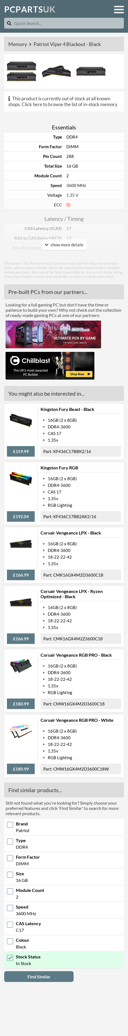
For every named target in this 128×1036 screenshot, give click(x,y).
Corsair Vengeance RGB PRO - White (77, 720)
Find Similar (39, 976)
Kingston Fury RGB (59, 467)
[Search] (9, 23)
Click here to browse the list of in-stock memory (69, 104)
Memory (18, 44)
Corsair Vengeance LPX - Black (71, 532)
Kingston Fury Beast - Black (67, 409)
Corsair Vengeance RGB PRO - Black (76, 655)
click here (105, 276)
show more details (64, 244)
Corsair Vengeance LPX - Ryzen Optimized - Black (72, 594)
